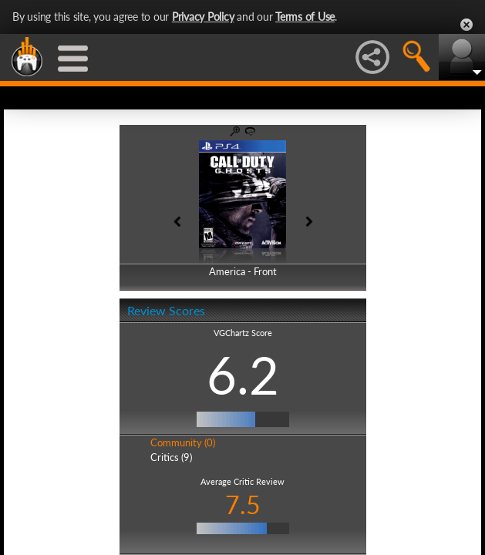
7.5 (243, 504)
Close (466, 24)
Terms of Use (305, 16)
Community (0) (182, 442)
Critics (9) (171, 457)
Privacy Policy (203, 16)
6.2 (243, 374)
